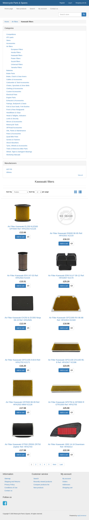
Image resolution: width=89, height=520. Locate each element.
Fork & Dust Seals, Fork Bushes (17, 106)
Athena (8, 172)
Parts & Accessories (13, 134)
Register (62, 3)
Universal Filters (17, 64)
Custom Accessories (13, 91)
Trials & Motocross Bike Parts (17, 149)
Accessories (10, 43)
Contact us (54, 9)
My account (42, 9)
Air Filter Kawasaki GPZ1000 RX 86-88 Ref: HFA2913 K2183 (66, 319)
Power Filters (16, 58)
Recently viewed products (42, 482)
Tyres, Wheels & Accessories (16, 146)
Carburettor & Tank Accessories (17, 82)
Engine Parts (11, 97)
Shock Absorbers (12, 143)
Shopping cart (67, 488)
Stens (8, 40)
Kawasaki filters (16, 55)
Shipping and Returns (12, 482)
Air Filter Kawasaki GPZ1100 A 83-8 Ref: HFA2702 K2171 (23, 361)
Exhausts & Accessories (15, 100)
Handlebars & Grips (13, 113)
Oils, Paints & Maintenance (16, 131)
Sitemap (7, 479)
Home (7, 22)
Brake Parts (10, 73)
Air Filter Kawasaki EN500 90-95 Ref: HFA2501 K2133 (66, 234)
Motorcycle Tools (12, 125)
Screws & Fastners (13, 140)
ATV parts (9, 37)
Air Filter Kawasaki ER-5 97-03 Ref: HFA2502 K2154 (22, 276)
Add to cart (20, 237)
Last (61, 464)
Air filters (15, 22)
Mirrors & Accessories (14, 122)
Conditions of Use (11, 488)
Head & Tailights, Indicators (16, 116)
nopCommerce (81, 515)
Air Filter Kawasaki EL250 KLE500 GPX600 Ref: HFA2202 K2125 (23, 227)
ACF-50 (9, 169)
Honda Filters (16, 52)
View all (80, 175)
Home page (9, 9)
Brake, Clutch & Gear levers (16, 76)
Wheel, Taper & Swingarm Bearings (19, 152)
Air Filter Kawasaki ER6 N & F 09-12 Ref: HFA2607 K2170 (66, 276)
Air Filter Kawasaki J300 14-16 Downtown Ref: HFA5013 (66, 445)
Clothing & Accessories (14, 88)
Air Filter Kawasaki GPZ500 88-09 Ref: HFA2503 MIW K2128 (23, 403)
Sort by (9, 192)
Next (54, 464)
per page (45, 192)
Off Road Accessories (14, 128)
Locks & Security (12, 119)
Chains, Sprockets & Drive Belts (17, 85)
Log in (70, 3)
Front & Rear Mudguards (15, 110)
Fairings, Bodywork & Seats (16, 103)
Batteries (9, 70)
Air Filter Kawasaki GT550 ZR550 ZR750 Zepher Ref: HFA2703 (23, 445)
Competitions (11, 34)
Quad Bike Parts (12, 137)
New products (21, 9)
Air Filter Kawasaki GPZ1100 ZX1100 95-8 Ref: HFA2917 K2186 (66, 361)
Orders (64, 482)
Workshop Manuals (13, 155)
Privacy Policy (10, 485)
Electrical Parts (11, 94)
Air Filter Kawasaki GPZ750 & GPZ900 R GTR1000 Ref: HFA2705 (66, 403)
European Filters (17, 49)
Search (32, 9)
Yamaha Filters (16, 67)
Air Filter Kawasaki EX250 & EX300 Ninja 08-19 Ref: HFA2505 (23, 319)
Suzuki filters (15, 61)
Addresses (66, 485)
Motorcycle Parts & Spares (15, 3)
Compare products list (41, 485)
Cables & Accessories (14, 79)
